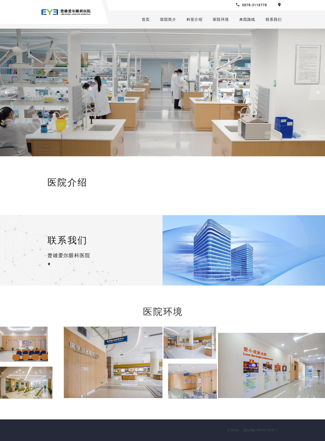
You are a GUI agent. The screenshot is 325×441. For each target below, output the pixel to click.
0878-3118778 (254, 5)
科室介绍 (195, 19)
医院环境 (221, 19)
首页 (146, 19)
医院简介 (168, 19)
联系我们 (274, 19)
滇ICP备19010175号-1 (260, 430)
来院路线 (247, 19)
